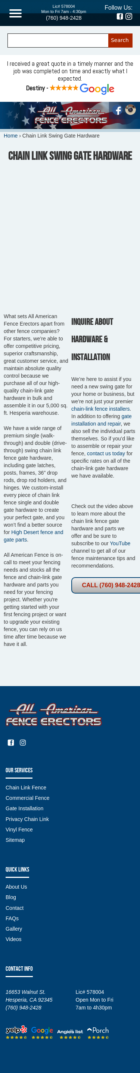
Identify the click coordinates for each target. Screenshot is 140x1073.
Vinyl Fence (19, 830)
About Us (16, 887)
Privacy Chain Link (27, 819)
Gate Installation (24, 808)
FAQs (12, 918)
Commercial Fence (27, 798)
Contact (15, 908)
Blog (11, 897)
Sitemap (15, 840)
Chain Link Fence (26, 788)
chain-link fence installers (100, 409)
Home (11, 136)
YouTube (120, 543)
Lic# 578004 (64, 6)
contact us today (106, 453)
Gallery (14, 929)
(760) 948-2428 (64, 18)
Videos (14, 939)
